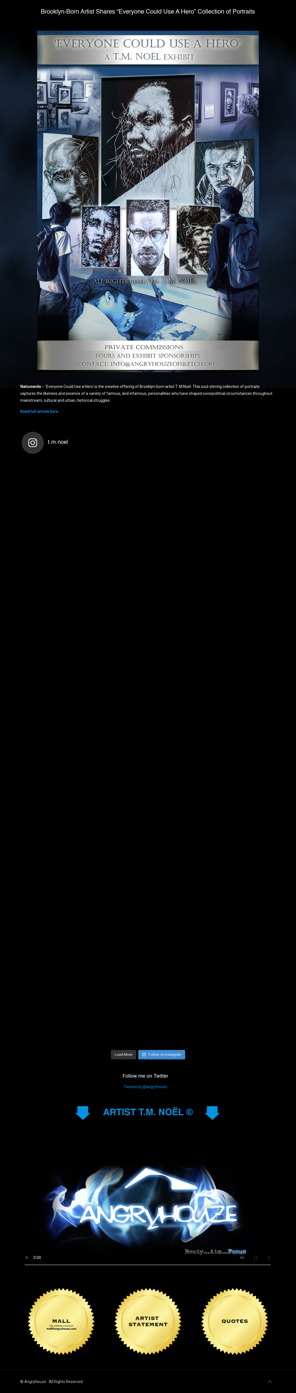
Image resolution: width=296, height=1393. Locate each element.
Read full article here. (39, 411)
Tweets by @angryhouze (145, 1087)
